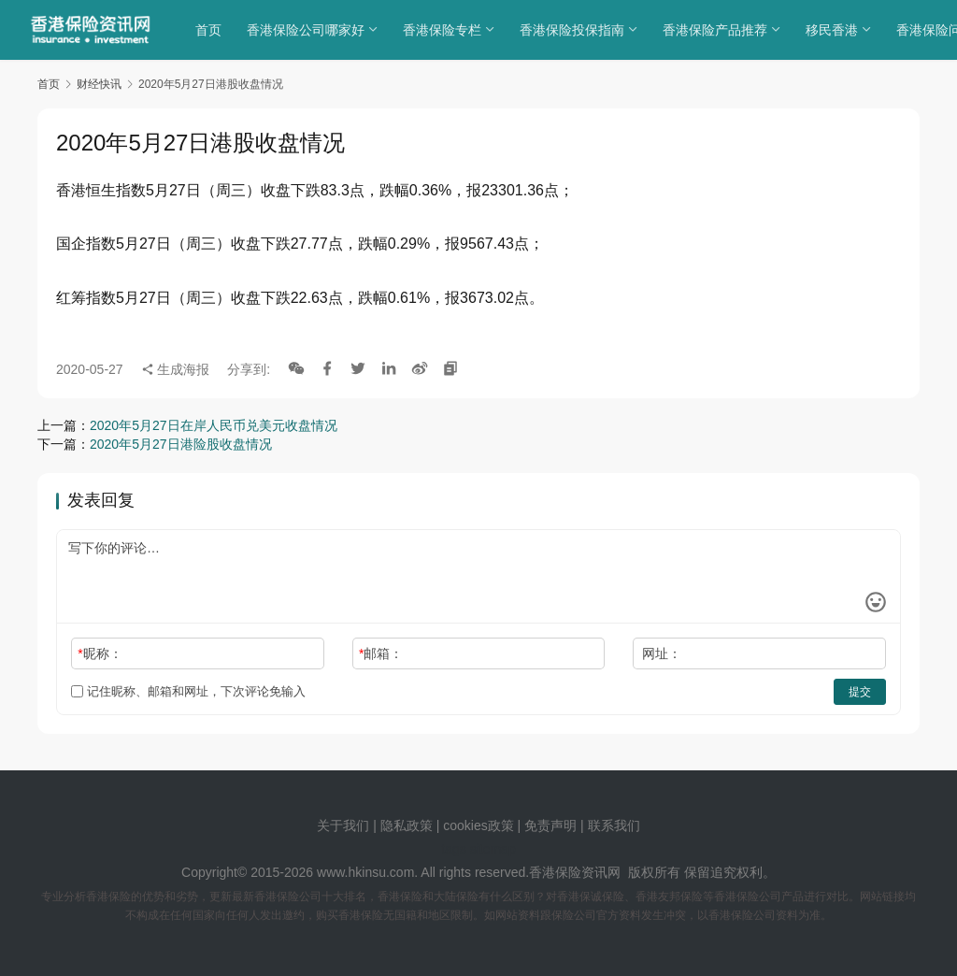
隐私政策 (406, 825)
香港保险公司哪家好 (310, 29)
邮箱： (381, 653)
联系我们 (614, 825)
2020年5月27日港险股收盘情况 (181, 444)
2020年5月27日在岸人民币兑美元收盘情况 (213, 425)
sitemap (493, 848)
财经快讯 (99, 84)
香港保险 (555, 872)
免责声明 (552, 825)
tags (453, 848)
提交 (860, 691)
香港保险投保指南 (576, 29)
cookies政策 (478, 825)
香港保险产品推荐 (719, 29)
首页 (213, 29)
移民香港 (836, 29)
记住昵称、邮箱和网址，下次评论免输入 (188, 691)
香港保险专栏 (446, 29)
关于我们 (343, 825)
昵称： (99, 653)
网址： (661, 653)
